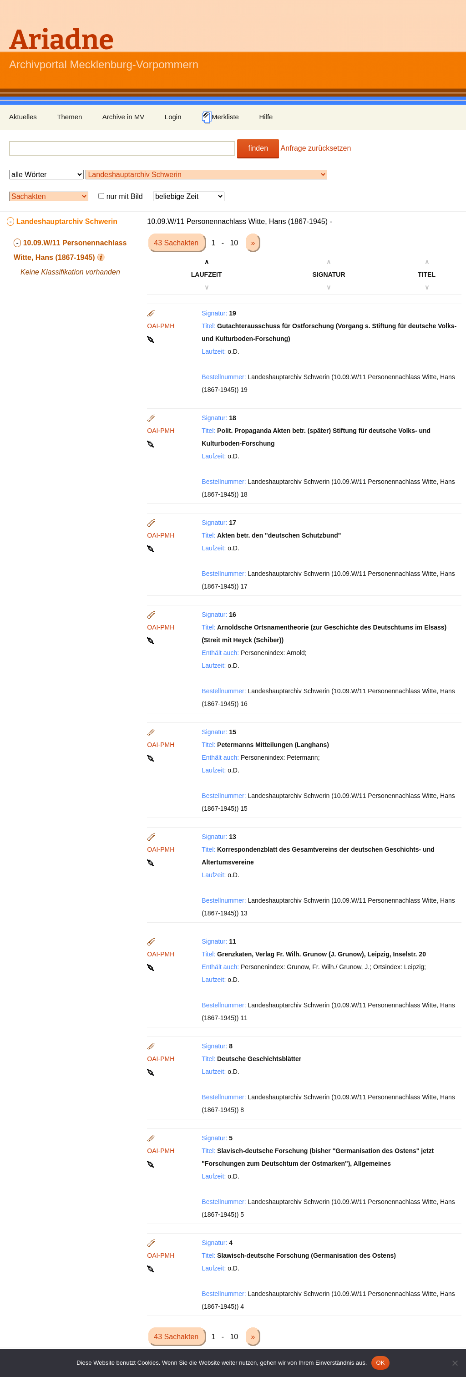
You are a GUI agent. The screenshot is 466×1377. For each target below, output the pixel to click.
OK (380, 1362)
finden (258, 148)
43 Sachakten (177, 243)
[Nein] (454, 1362)
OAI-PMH (160, 326)
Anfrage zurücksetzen (316, 148)
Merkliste (220, 117)
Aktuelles (23, 117)
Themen (69, 117)
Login (173, 117)
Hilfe (266, 117)
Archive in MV (123, 117)
